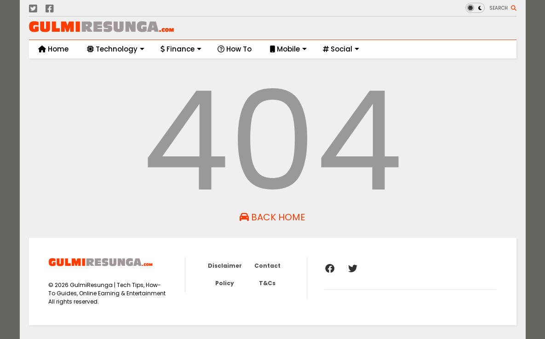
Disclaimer (225, 266)
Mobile (288, 49)
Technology (115, 49)
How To (235, 49)
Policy (224, 283)
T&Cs (267, 283)
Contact (267, 266)
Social (341, 49)
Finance (181, 49)
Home (53, 49)
